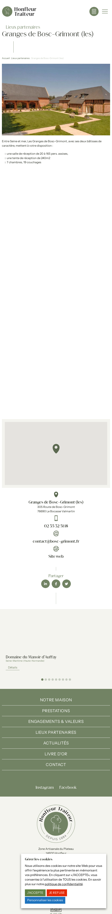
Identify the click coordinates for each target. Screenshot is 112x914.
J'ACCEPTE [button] (35, 893)
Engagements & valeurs (56, 721)
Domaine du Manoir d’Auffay (31, 657)
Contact (56, 764)
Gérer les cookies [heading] (38, 859)
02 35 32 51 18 (56, 526)
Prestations (56, 710)
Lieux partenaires (20, 58)
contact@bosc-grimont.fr (56, 541)
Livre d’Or (56, 753)
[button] (56, 448)
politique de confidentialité (64, 884)
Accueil (6, 58)
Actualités (56, 743)
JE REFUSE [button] (57, 893)
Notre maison (56, 699)
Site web (56, 556)
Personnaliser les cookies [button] (45, 900)
